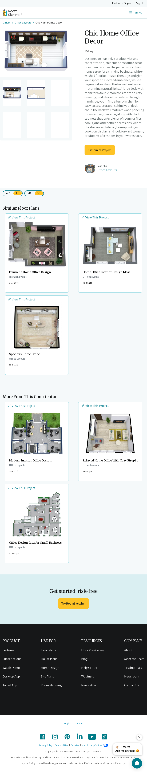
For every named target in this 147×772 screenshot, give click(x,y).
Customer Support (123, 3)
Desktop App (11, 676)
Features (8, 650)
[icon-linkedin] (80, 736)
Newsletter (88, 685)
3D (38, 193)
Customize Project (100, 150)
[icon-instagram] (55, 736)
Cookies (75, 745)
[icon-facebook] (42, 736)
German (79, 723)
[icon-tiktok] (104, 736)
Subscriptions (12, 659)
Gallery (6, 22)
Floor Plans (48, 650)
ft (17, 193)
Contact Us (131, 685)
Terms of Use (61, 745)
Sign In (140, 3)
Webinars (87, 676)
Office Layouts (23, 22)
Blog (84, 659)
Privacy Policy (45, 745)
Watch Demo (11, 667)
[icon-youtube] (92, 736)
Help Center (89, 667)
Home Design (50, 667)
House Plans (49, 659)
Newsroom (131, 676)
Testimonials (133, 667)
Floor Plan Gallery (93, 650)
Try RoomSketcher (73, 603)
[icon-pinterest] (67, 736)
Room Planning (51, 685)
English (67, 723)
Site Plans (47, 676)
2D (29, 193)
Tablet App (10, 685)
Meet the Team (134, 659)
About (128, 650)
